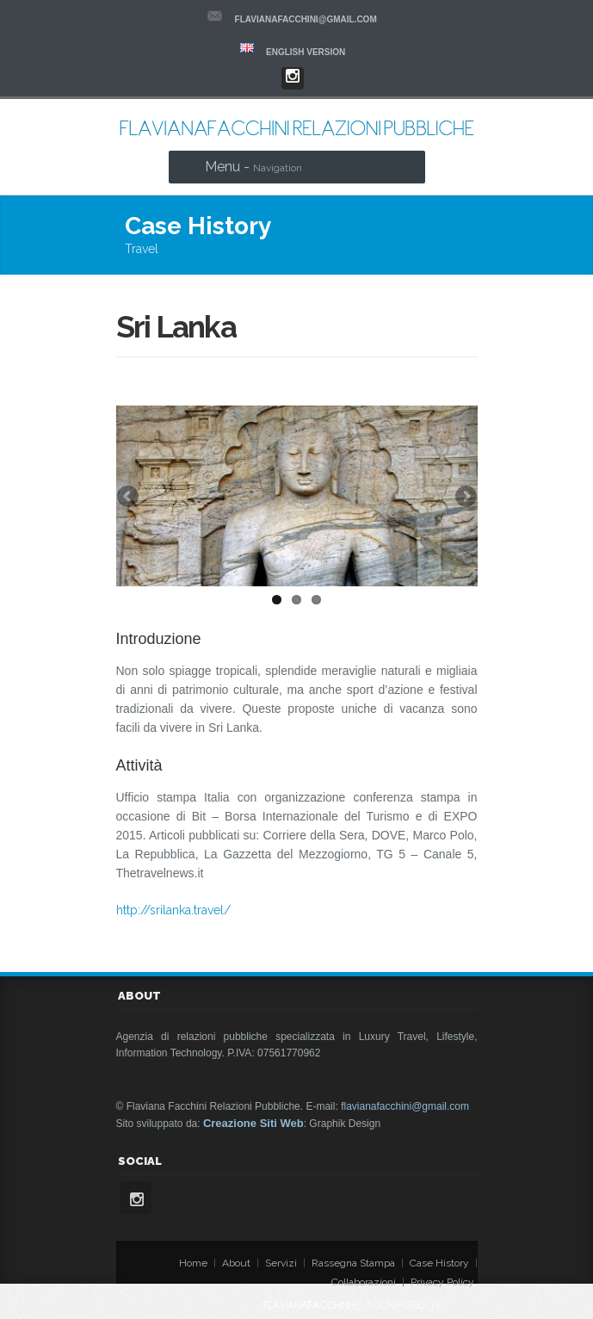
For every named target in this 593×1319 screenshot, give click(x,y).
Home (193, 1263)
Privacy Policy (442, 1282)
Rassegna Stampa (353, 1263)
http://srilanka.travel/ (173, 910)
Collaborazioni (363, 1282)
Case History (439, 1263)
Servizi (281, 1263)
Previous (129, 498)
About (236, 1263)
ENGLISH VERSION (305, 52)
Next (465, 498)
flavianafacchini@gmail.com (306, 19)
